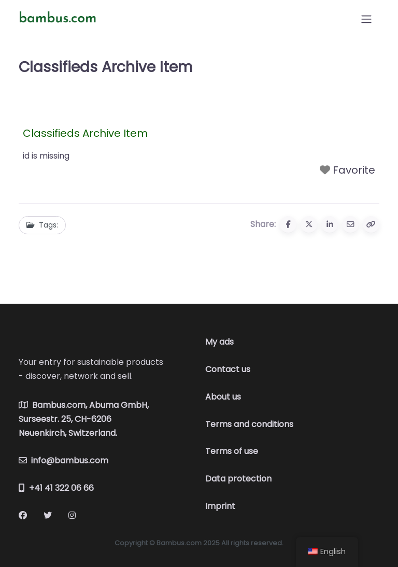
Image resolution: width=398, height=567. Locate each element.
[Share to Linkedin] (329, 224)
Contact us (227, 369)
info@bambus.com (63, 460)
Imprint (220, 506)
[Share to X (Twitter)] (309, 224)
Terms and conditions (249, 424)
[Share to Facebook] (288, 224)
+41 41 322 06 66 (56, 488)
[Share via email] (350, 224)
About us (223, 397)
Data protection (238, 479)
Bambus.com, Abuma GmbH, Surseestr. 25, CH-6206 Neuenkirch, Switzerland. (84, 419)
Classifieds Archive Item (85, 133)
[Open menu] (366, 19)
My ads (219, 342)
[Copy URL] (371, 224)
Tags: (42, 225)
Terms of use (231, 451)
